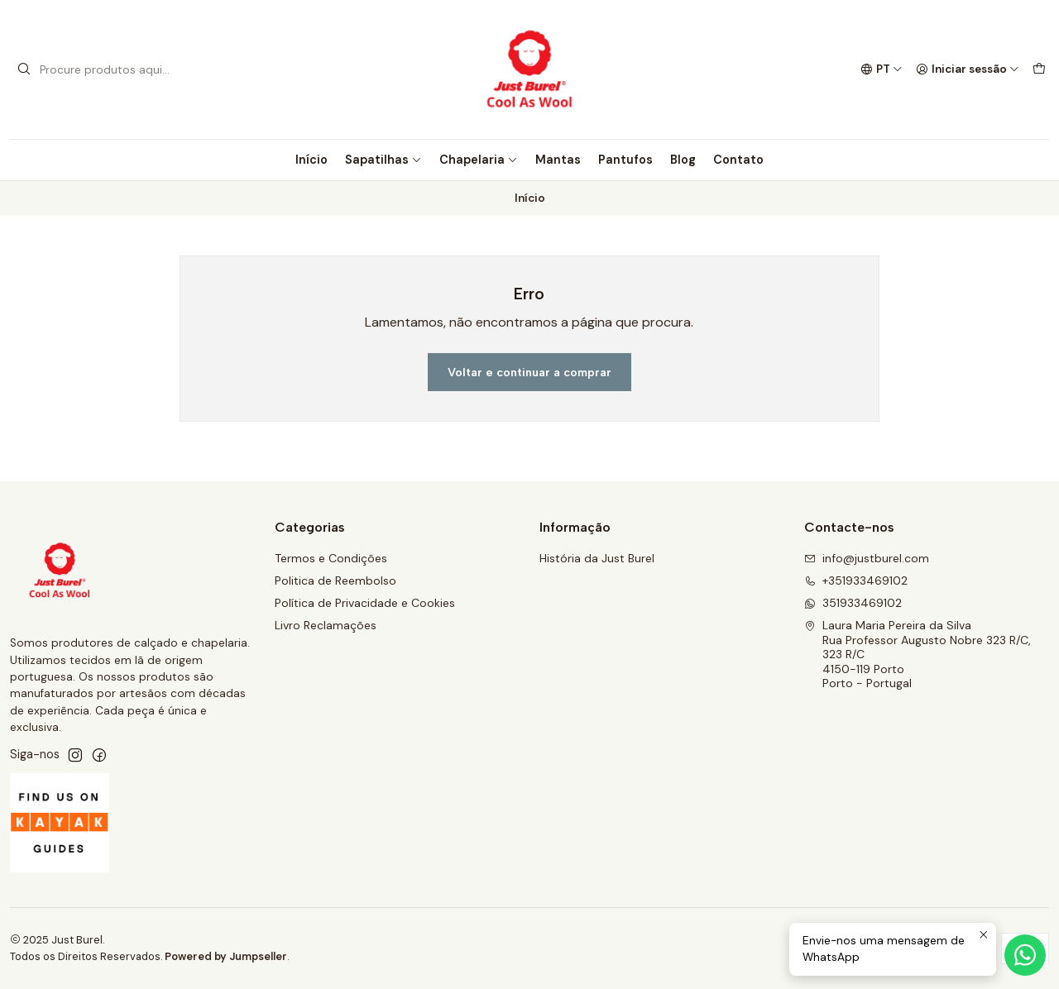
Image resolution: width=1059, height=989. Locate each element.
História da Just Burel (596, 558)
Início (311, 159)
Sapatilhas (383, 159)
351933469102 (853, 602)
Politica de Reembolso (335, 580)
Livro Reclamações (325, 625)
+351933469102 (856, 580)
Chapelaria (478, 159)
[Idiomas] (881, 69)
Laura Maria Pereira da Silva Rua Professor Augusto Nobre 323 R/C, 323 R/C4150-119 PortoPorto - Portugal (917, 654)
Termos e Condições (331, 558)
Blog (683, 159)
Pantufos (625, 159)
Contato (738, 159)
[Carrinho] (1039, 69)
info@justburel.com (866, 558)
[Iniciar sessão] (967, 69)
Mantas (558, 159)
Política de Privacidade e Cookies (365, 602)
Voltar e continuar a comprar (529, 372)
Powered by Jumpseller (226, 956)
